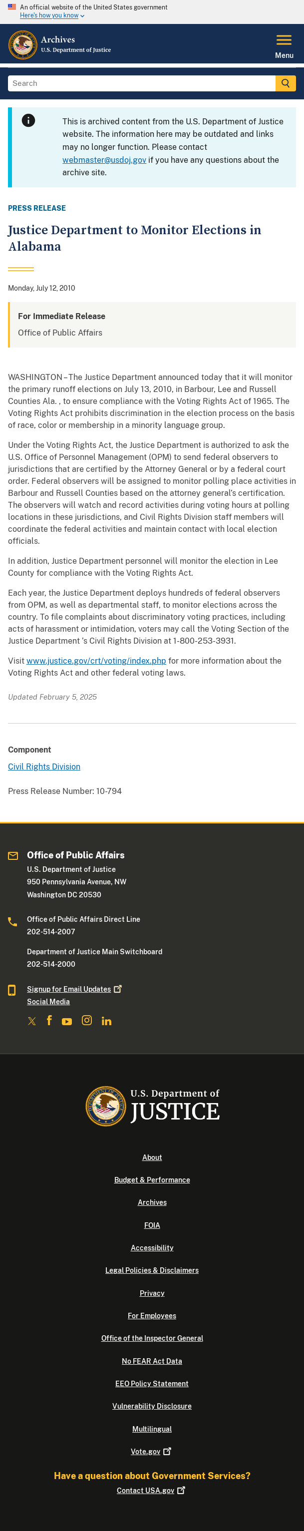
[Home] (60, 57)
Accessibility (152, 1248)
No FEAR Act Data (152, 1361)
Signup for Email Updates (75, 989)
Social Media (48, 1002)
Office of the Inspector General (152, 1338)
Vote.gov (152, 1452)
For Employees (152, 1316)
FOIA (152, 1225)
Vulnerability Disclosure (152, 1406)
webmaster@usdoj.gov (104, 160)
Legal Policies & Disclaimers (152, 1270)
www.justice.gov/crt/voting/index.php (96, 661)
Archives (152, 1202)
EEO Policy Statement (152, 1384)
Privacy (152, 1293)
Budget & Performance (152, 1180)
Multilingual (152, 1429)
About (152, 1157)
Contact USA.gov (152, 1491)
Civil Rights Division (44, 766)
